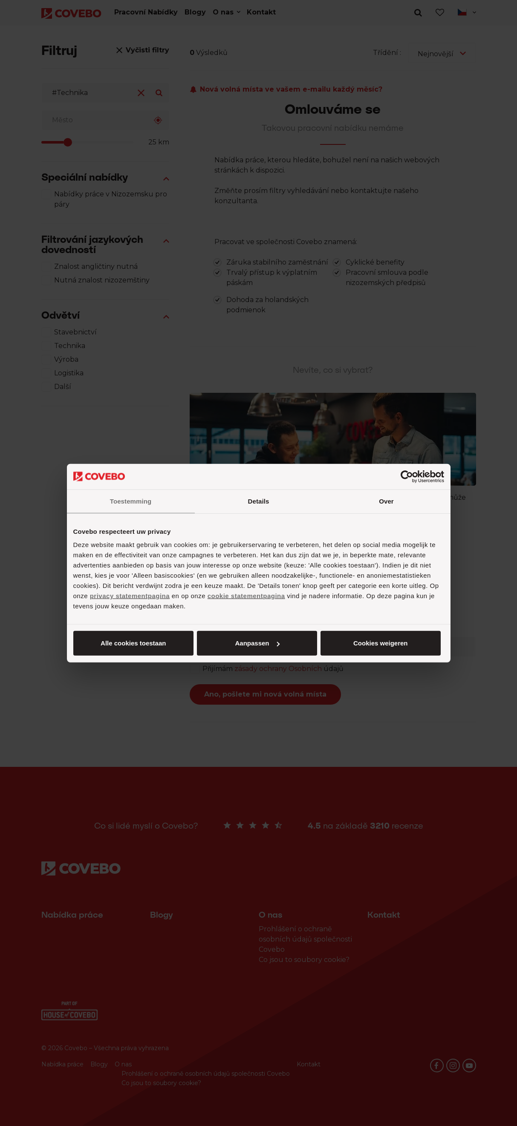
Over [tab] (386, 500)
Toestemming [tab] (131, 500)
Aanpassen (257, 643)
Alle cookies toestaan (133, 643)
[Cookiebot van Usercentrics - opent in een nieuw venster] (407, 476)
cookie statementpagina (246, 595)
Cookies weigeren (380, 643)
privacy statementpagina (130, 595)
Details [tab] (258, 500)
